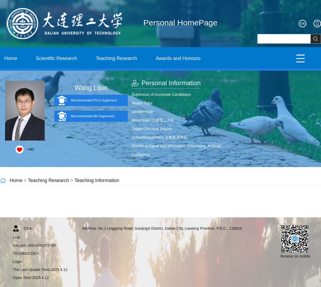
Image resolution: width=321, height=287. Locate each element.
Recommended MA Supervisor (92, 116)
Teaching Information (96, 180)
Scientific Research (56, 58)
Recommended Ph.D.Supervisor (94, 100)
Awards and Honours (178, 58)
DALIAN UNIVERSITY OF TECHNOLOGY (34, 249)
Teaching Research (116, 58)
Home (10, 58)
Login (17, 261)
